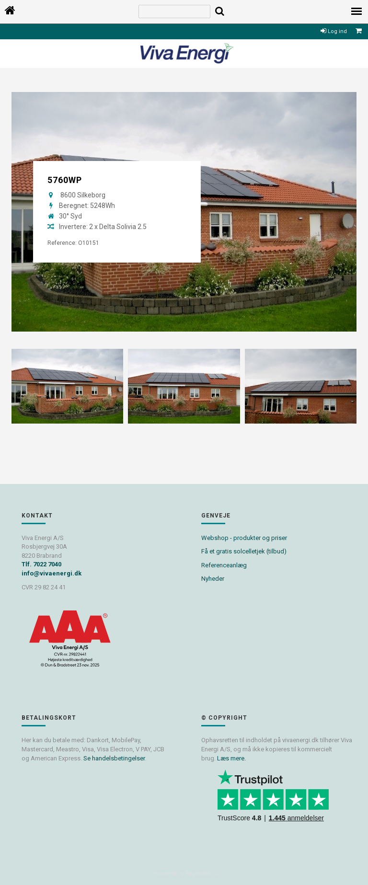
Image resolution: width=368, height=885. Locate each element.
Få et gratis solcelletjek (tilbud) (244, 551)
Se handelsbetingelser (114, 758)
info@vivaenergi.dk (51, 573)
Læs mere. (231, 758)
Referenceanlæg (224, 565)
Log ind (334, 31)
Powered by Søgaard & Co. (187, 874)
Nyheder (212, 578)
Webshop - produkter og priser (244, 537)
